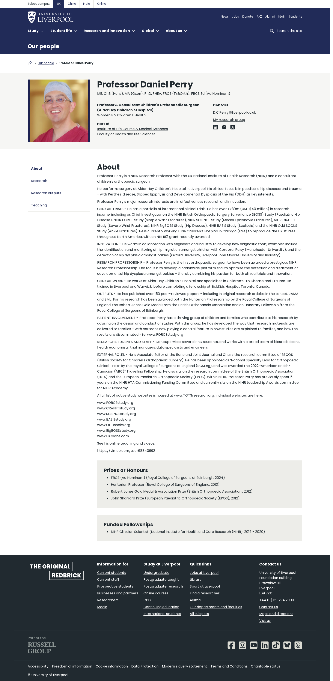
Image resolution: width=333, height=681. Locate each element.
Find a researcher (205, 593)
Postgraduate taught (161, 579)
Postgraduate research (163, 586)
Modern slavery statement (184, 666)
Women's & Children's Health (121, 115)
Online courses (155, 593)
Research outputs (46, 193)
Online (101, 4)
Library (195, 579)
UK (59, 4)
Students (295, 17)
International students (162, 613)
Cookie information (112, 666)
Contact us (268, 606)
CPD (147, 600)
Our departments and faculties (216, 606)
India (86, 4)
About (36, 168)
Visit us (265, 620)
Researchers (108, 600)
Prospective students (115, 586)
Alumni (270, 17)
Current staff (108, 579)
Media (102, 606)
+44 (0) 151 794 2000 (276, 600)
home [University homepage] (30, 63)
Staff (282, 17)
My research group (229, 119)
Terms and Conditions (229, 666)
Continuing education (161, 606)
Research (39, 180)
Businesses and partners (117, 593)
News (225, 17)
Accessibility (38, 666)
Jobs (235, 17)
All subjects (199, 613)
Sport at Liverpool (205, 586)
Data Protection (144, 666)
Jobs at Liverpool (204, 572)
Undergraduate (156, 572)
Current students (111, 572)
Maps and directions (276, 613)
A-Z (259, 17)
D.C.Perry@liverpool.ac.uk (234, 112)
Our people (43, 46)
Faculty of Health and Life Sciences (126, 134)
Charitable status (265, 666)
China (72, 4)
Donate (247, 17)
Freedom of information (72, 666)
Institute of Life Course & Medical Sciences (132, 128)
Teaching (39, 205)
